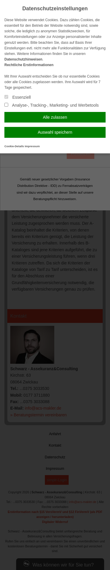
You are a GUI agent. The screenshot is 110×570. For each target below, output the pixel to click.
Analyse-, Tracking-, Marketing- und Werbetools (51, 105)
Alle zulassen (55, 117)
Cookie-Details (14, 146)
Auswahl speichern (55, 132)
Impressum (32, 146)
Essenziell (17, 97)
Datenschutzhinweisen (23, 59)
